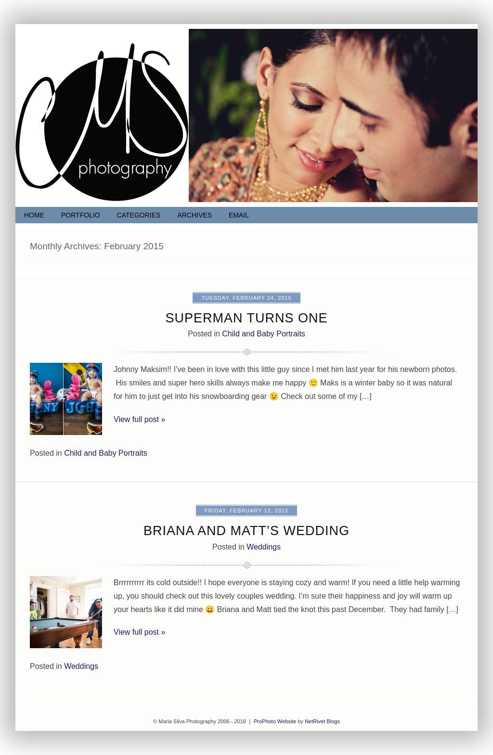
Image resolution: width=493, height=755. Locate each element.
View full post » (139, 419)
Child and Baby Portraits (263, 334)
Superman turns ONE (246, 318)
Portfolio (80, 215)
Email (239, 215)
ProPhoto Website (275, 721)
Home (34, 215)
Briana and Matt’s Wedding (246, 531)
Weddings (263, 547)
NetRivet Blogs (322, 721)
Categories (139, 215)
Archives (194, 215)
